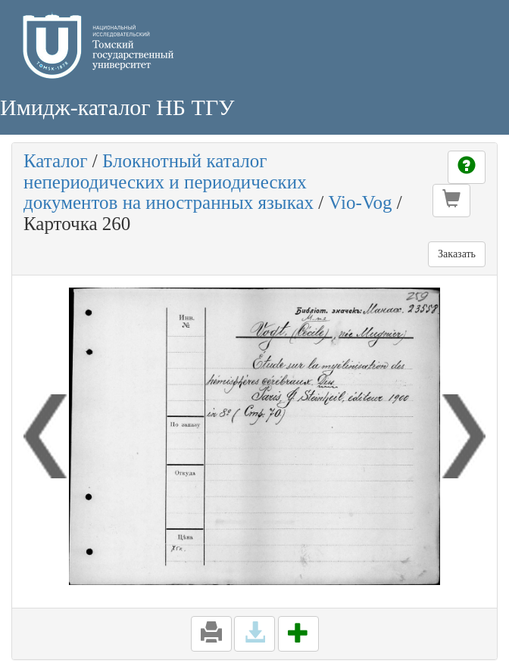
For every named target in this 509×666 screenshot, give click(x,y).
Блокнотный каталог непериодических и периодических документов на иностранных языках (168, 182)
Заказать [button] (457, 254)
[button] (451, 200)
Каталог (55, 161)
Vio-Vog (360, 202)
